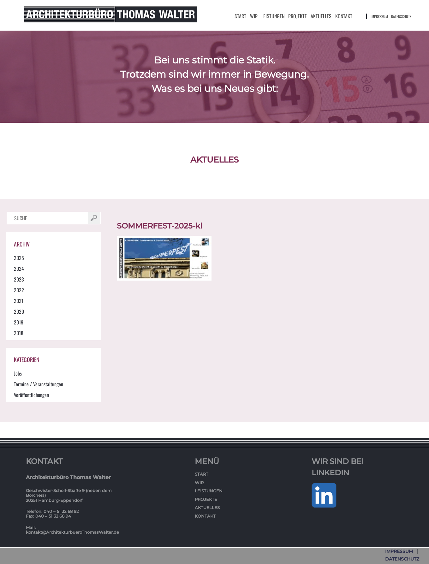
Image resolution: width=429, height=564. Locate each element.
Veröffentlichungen (31, 395)
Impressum (379, 16)
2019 (18, 322)
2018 (18, 333)
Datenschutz (401, 16)
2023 (19, 279)
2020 (19, 311)
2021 (18, 301)
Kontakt (343, 16)
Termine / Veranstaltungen (38, 384)
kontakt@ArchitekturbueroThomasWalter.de (72, 532)
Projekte (297, 16)
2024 (19, 268)
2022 (19, 290)
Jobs (18, 373)
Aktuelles (321, 16)
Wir (254, 16)
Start (240, 16)
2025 (19, 258)
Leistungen (272, 16)
